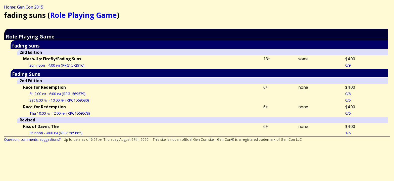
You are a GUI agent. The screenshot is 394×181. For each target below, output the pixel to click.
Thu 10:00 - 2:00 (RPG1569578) (59, 113)
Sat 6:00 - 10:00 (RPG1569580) (59, 100)
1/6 (348, 132)
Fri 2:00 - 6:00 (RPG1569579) (57, 93)
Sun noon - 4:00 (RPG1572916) (56, 65)
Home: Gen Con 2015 (23, 7)
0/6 (348, 93)
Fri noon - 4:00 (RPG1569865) (55, 132)
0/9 (348, 65)
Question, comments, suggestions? (32, 139)
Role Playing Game (83, 15)
